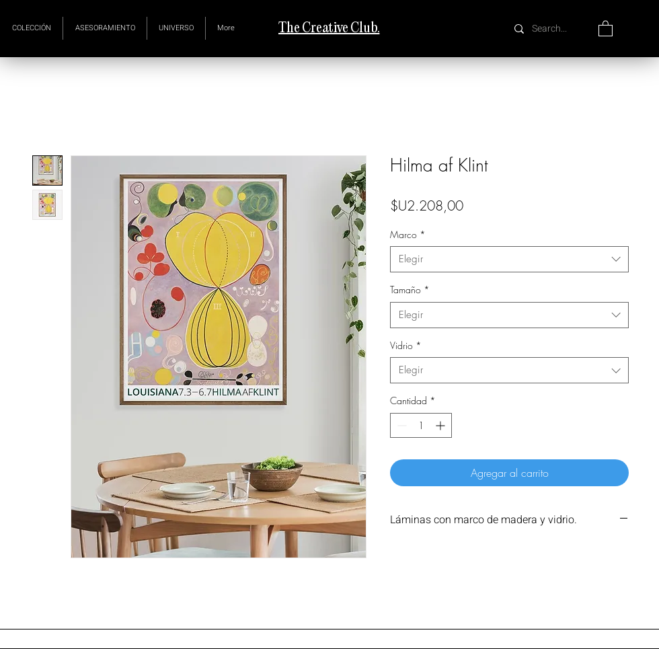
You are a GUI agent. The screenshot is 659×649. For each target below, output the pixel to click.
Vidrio (406, 345)
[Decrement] (400, 425)
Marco (408, 234)
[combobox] (509, 259)
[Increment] (441, 425)
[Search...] (551, 28)
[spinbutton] (421, 425)
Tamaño (410, 289)
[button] (176, 28)
